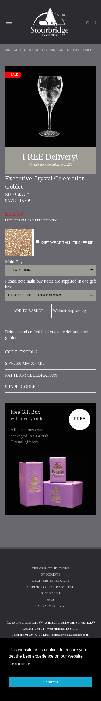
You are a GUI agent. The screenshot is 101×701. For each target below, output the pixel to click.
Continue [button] (51, 682)
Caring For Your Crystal (50, 587)
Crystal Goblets (18, 50)
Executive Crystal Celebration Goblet (63, 50)
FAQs (50, 600)
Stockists (50, 574)
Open (9, 22)
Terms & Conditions (50, 568)
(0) (94, 22)
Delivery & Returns (50, 581)
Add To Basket (28, 311)
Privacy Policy (51, 606)
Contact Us (51, 593)
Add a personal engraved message (35, 295)
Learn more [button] (19, 663)
